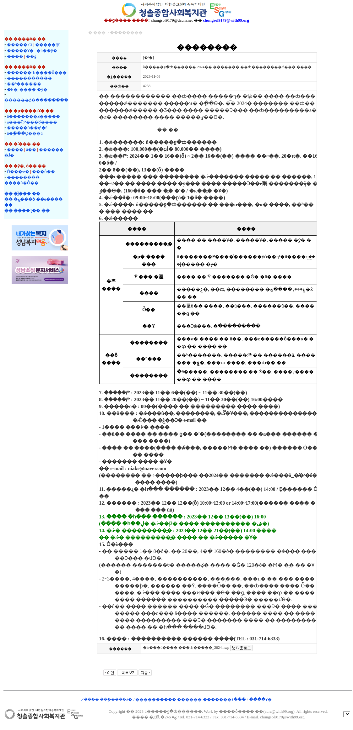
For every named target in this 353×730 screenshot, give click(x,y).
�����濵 (47, 44)
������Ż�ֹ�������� (36, 100)
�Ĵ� (9, 155)
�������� (23, 177)
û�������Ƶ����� (33, 116)
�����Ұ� (20, 50)
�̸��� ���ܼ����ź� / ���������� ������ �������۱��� (165, 699)
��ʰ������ (24, 83)
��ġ (31, 56)
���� (15, 56)
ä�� (31, 149)
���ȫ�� (43, 171)
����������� (29, 78)
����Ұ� (260, 699)
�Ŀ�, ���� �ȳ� (27, 89)
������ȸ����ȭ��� (37, 72)
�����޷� (51, 149)
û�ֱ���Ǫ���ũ (25, 133)
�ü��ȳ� (46, 50)
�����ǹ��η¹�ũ (27, 127)
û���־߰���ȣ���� (32, 122)
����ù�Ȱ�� (21, 183)
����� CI (19, 44)
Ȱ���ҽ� (18, 171)
